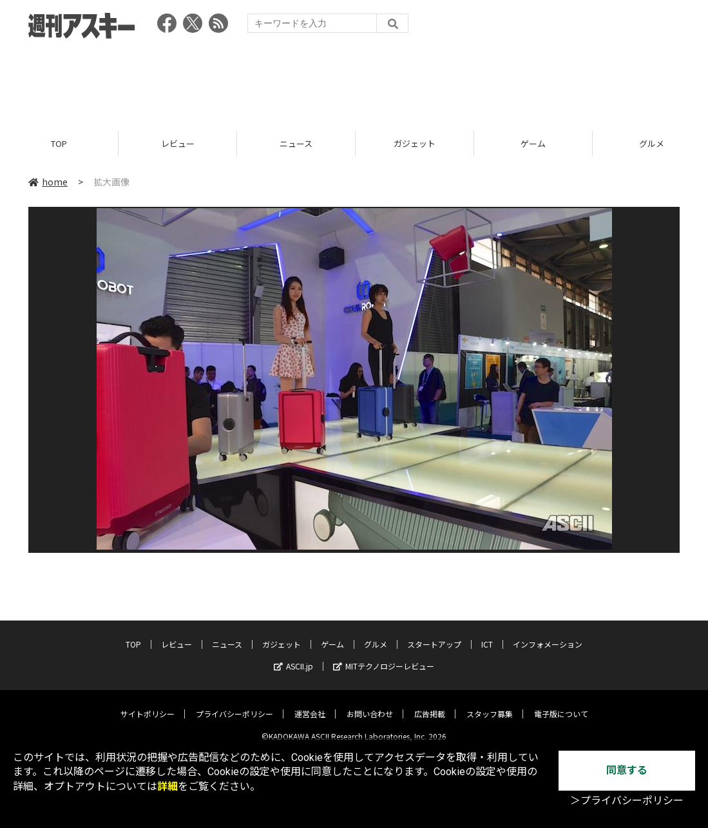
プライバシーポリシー (234, 703)
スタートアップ (434, 634)
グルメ (375, 634)
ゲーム (533, 143)
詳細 (167, 786)
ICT (487, 634)
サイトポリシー (147, 703)
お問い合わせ (370, 703)
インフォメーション (547, 634)
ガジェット (414, 143)
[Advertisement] (354, 81)
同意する (626, 770)
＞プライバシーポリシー (627, 800)
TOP (59, 143)
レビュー (178, 143)
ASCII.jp (293, 656)
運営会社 (309, 703)
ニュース (296, 143)
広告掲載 (429, 703)
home (48, 181)
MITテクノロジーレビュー (383, 656)
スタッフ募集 (489, 703)
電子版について (561, 703)
